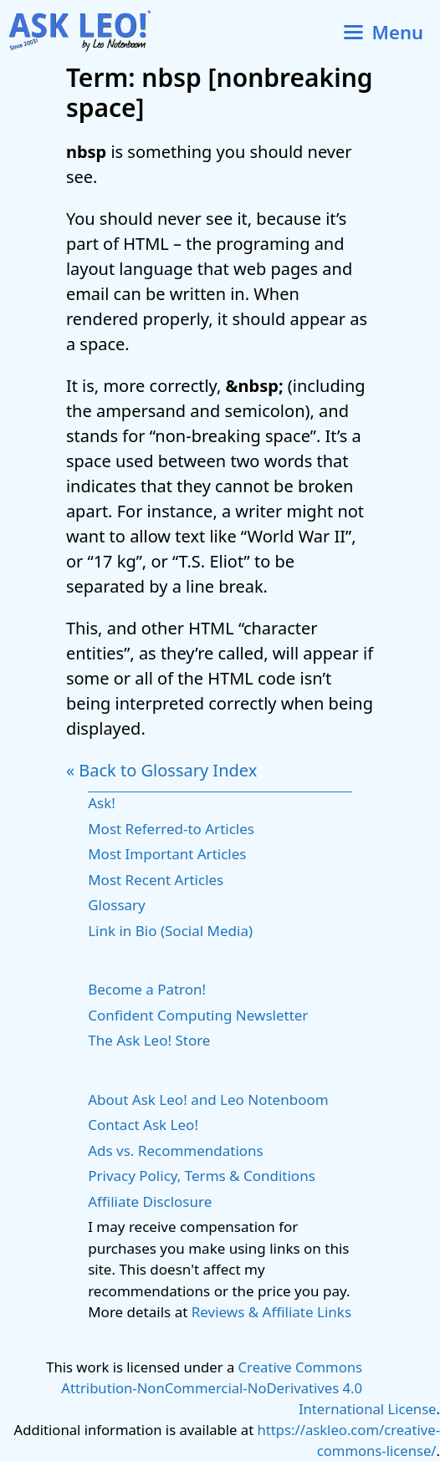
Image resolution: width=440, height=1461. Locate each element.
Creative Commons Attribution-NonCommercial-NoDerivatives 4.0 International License (248, 1387)
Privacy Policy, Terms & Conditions (201, 1175)
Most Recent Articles (155, 879)
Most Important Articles (167, 853)
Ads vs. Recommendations (175, 1150)
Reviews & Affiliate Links (271, 1311)
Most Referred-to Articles (171, 828)
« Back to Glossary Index (161, 770)
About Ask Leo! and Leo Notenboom (208, 1099)
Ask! (101, 802)
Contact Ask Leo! (143, 1124)
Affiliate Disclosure (150, 1201)
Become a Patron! (147, 989)
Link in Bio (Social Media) (170, 930)
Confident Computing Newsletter (198, 1015)
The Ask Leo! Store (149, 1040)
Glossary (117, 904)
